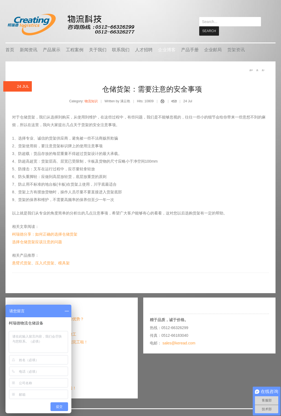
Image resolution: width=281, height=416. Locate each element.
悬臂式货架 (21, 263)
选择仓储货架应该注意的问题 (37, 241)
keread (70, 24)
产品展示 (51, 49)
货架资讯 (236, 49)
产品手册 (190, 49)
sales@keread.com (178, 343)
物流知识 (91, 101)
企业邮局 (213, 49)
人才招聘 (144, 49)
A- (263, 70)
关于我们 (97, 49)
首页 (9, 49)
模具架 (64, 263)
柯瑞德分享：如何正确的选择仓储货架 (44, 234)
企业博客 (167, 49)
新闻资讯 (28, 49)
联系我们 (121, 49)
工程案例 (74, 49)
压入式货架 (44, 263)
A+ (251, 70)
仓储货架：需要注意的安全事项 (152, 89)
